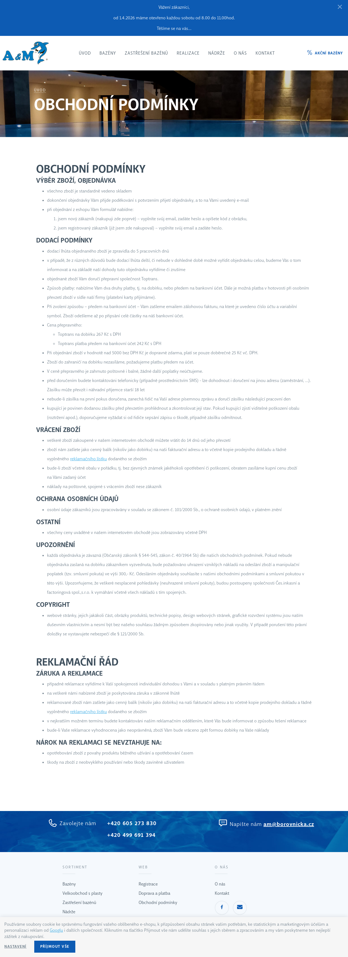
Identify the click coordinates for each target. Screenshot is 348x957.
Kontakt (222, 893)
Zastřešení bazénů (79, 902)
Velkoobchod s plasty (82, 893)
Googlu (56, 930)
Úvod (40, 90)
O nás (220, 884)
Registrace (148, 884)
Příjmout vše (54, 946)
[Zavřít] (340, 7)
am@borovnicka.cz (288, 824)
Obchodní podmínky (158, 902)
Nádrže (69, 912)
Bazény (69, 884)
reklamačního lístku (88, 459)
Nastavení (15, 946)
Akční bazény (329, 53)
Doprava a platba (154, 893)
